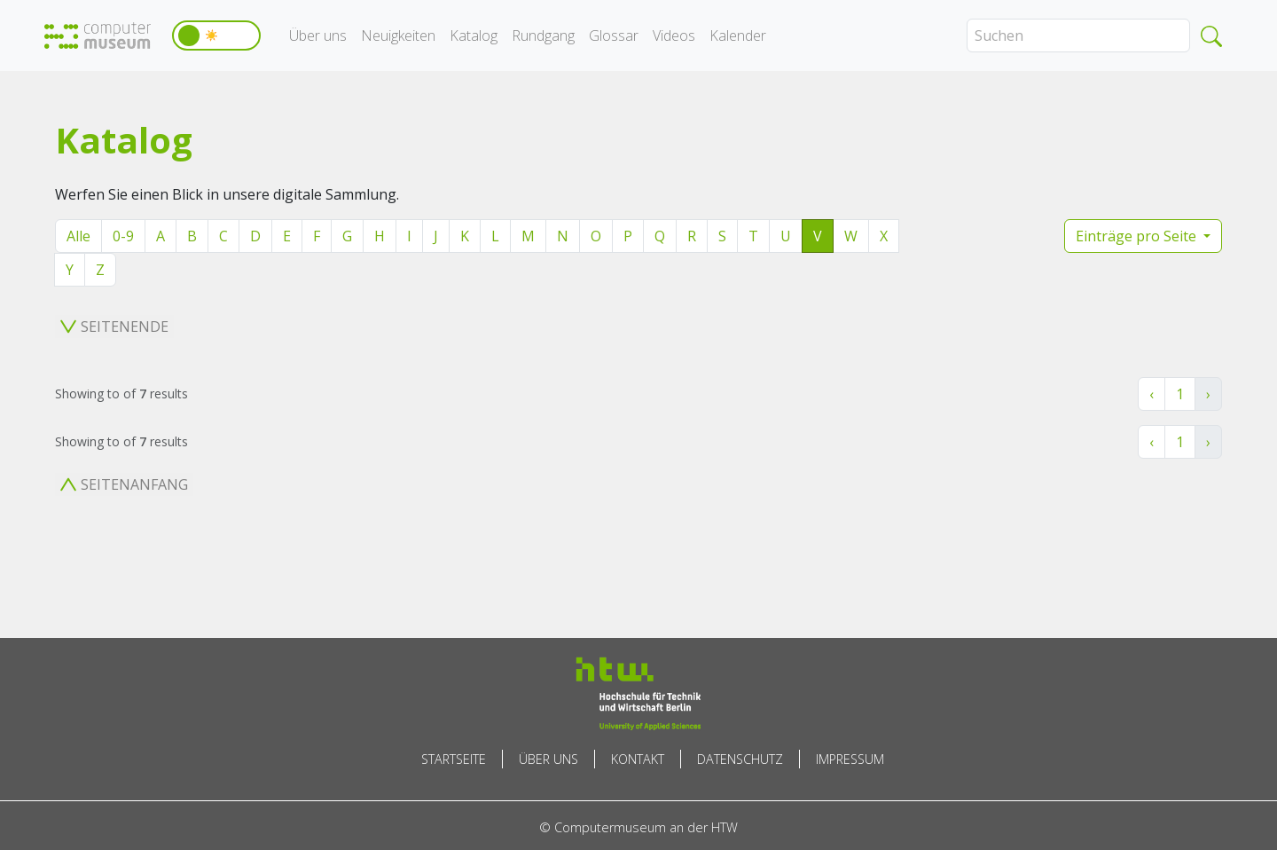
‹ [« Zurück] (1151, 394)
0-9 (123, 236)
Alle (78, 236)
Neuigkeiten (398, 35)
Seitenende (114, 326)
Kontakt (637, 759)
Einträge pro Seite (1138, 236)
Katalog (473, 35)
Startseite (453, 759)
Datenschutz (740, 759)
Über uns (318, 35)
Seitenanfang (124, 484)
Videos (674, 35)
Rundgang (543, 35)
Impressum (850, 759)
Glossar (613, 35)
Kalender (737, 35)
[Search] (1078, 35)
